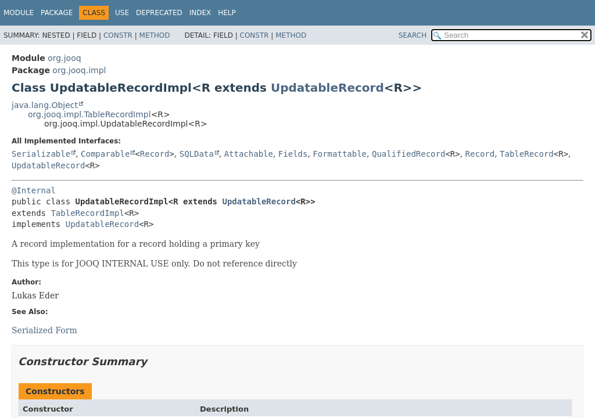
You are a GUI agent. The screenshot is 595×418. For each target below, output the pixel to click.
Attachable (248, 153)
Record (155, 153)
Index (200, 13)
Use (122, 13)
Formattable (340, 153)
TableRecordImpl (87, 213)
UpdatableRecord (327, 88)
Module (18, 13)
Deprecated (159, 13)
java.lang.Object (45, 105)
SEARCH (413, 35)
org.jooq (64, 58)
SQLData (197, 153)
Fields (293, 153)
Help (227, 13)
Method (154, 35)
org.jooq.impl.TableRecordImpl (89, 114)
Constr (117, 35)
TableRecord (527, 153)
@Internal (34, 190)
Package (57, 13)
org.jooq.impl (79, 70)
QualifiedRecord (408, 153)
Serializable (41, 153)
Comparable (105, 153)
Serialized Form (44, 330)
